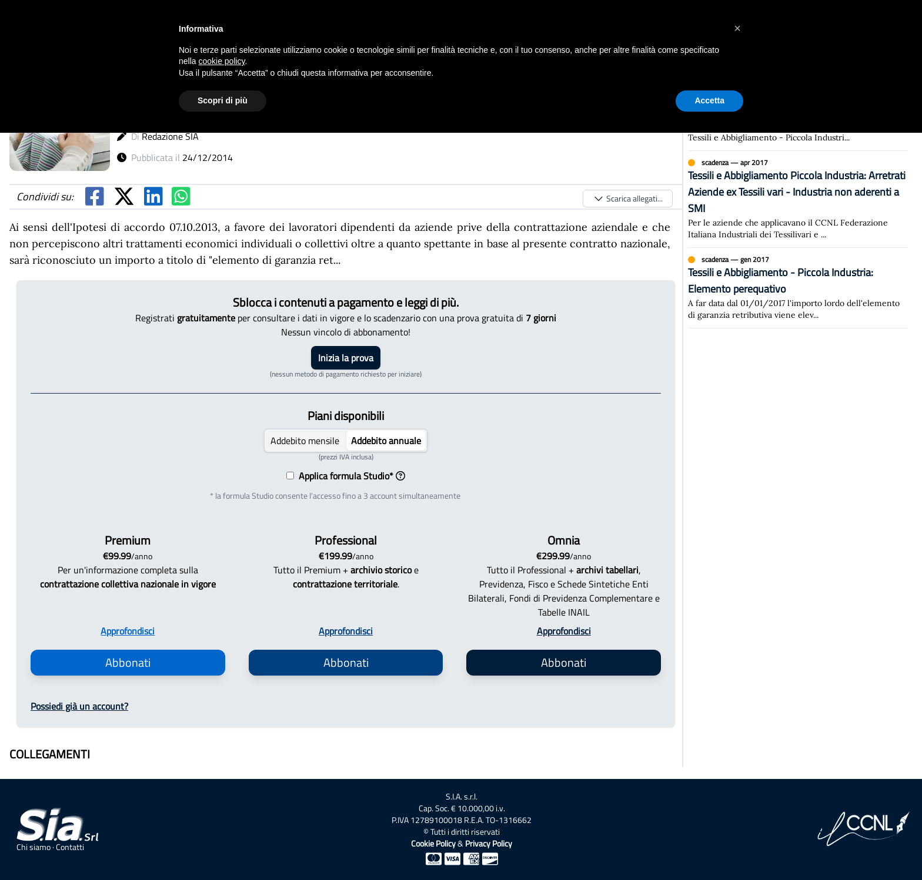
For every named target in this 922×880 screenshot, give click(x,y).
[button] (737, 28)
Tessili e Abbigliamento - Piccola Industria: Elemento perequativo (780, 280)
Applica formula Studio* (349, 476)
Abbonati (128, 662)
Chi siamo (33, 847)
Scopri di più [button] (223, 100)
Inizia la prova (345, 358)
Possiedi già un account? (79, 706)
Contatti (70, 847)
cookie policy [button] (221, 61)
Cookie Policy (433, 843)
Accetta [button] (709, 100)
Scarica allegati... (628, 198)
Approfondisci (128, 631)
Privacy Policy (488, 843)
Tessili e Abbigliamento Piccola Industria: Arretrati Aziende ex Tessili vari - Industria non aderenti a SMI (797, 191)
